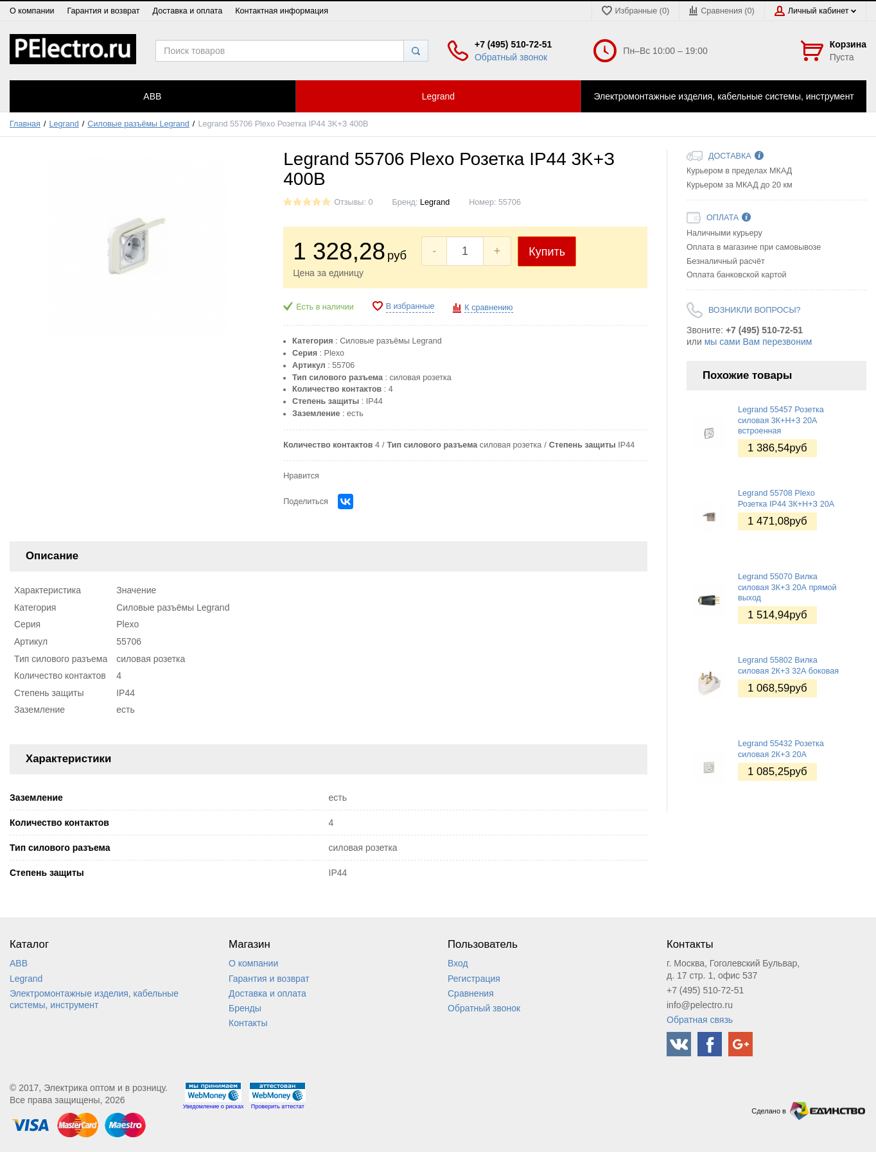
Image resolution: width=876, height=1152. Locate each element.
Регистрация (474, 978)
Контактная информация (281, 10)
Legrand (64, 123)
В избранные (410, 306)
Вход (458, 963)
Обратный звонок (511, 57)
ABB (19, 963)
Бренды (245, 1008)
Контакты (248, 1023)
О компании (32, 10)
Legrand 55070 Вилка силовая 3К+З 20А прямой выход (787, 587)
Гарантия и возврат (103, 10)
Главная (25, 123)
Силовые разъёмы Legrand (138, 123)
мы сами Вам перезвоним (758, 341)
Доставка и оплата (188, 10)
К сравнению (488, 307)
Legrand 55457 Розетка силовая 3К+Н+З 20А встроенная (781, 420)
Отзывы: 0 (353, 202)
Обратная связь (700, 1020)
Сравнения (471, 993)
